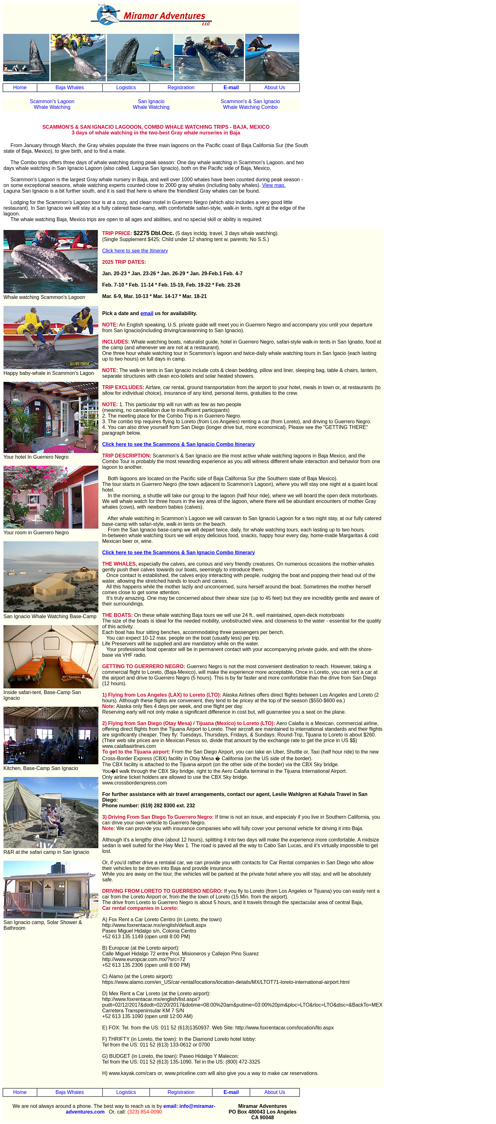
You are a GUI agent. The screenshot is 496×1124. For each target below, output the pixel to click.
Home (20, 87)
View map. (273, 185)
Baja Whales (69, 87)
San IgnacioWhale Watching (151, 104)
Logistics (126, 87)
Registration (181, 87)
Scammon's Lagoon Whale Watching (52, 104)
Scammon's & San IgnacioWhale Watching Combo (250, 104)
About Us (274, 87)
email (146, 313)
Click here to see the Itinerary (135, 250)
